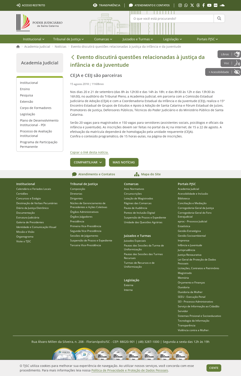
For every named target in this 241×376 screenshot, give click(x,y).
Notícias (60, 46)
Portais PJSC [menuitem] (207, 39)
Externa (128, 285)
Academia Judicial (37, 46)
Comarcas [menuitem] (103, 39)
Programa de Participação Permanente (38, 144)
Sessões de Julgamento (84, 236)
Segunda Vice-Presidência (85, 231)
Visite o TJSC (23, 241)
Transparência (186, 325)
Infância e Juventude (190, 245)
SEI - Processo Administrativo (195, 301)
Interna (128, 290)
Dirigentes (76, 198)
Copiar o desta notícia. (89, 152)
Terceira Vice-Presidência (85, 245)
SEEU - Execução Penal (191, 297)
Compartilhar (85, 162)
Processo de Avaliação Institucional (36, 133)
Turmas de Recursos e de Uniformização (139, 265)
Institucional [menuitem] (34, 39)
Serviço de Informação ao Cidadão (198, 306)
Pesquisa (26, 95)
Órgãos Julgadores (81, 216)
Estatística (184, 226)
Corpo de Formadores (35, 108)
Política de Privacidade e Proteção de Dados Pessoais (129, 370)
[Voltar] (72, 57)
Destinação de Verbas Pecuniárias (37, 203)
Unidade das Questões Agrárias (143, 222)
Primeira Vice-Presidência (85, 226)
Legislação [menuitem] (172, 39)
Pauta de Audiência (135, 208)
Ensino (25, 89)
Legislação (27, 114)
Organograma (24, 236)
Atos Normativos (134, 189)
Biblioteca (184, 198)
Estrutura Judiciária (27, 217)
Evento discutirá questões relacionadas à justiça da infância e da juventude (126, 46)
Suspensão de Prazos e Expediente (91, 240)
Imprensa (183, 240)
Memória (183, 278)
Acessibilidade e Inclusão (193, 193)
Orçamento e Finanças (191, 282)
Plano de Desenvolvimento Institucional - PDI (39, 122)
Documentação (25, 213)
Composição (77, 189)
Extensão (26, 101)
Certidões (22, 193)
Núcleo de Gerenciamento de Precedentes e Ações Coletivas (88, 205)
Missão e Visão (25, 232)
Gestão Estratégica (189, 231)
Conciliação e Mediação (192, 203)
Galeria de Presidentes (30, 222)
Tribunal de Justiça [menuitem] (68, 39)
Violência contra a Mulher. (193, 330)
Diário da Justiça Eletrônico (32, 208)
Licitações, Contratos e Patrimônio (198, 268)
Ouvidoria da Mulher (190, 292)
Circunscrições (133, 193)
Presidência (77, 221)
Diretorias (76, 193)
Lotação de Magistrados (138, 198)
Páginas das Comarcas (138, 203)
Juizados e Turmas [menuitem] (138, 39)
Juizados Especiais (135, 241)
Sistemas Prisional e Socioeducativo (199, 316)
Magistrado (185, 273)
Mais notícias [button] (124, 162)
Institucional (29, 83)
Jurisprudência (186, 250)
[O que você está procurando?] (172, 18)
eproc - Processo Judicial (192, 221)
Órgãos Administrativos (84, 212)
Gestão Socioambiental (192, 236)
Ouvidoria (184, 287)
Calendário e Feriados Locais (33, 189)
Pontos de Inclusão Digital (139, 213)
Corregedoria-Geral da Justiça (196, 208)
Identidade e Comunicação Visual (36, 227)
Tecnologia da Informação (193, 320)
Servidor (183, 311)
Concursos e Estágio (28, 198)
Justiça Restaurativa (189, 255)
